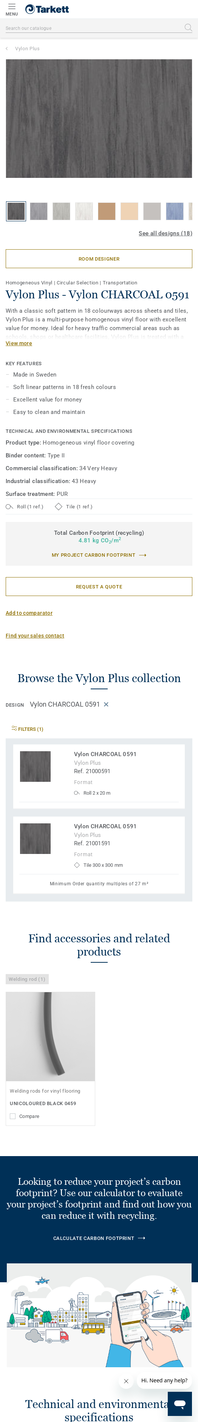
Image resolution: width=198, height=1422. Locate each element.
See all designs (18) (165, 233)
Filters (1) (27, 729)
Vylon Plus (27, 48)
